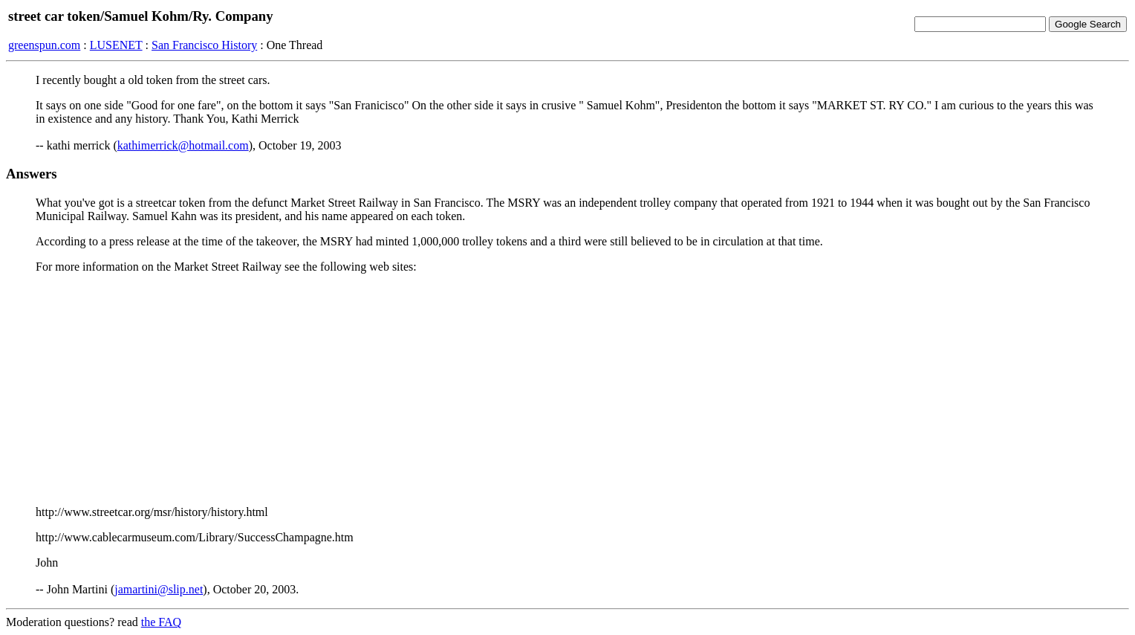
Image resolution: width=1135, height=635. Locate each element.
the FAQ (161, 622)
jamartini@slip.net (158, 589)
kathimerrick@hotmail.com (183, 145)
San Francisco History (204, 45)
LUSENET (116, 45)
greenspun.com (44, 45)
